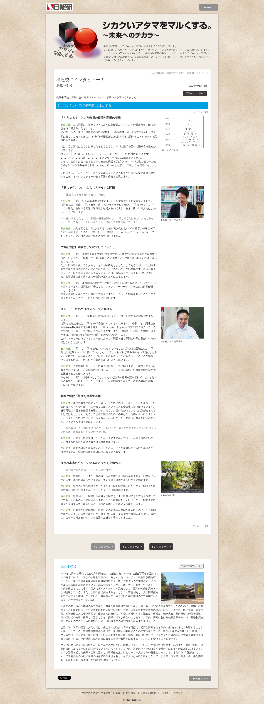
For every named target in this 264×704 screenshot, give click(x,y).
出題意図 (190, 73)
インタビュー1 (101, 546)
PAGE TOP (201, 679)
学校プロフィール (192, 566)
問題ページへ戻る (194, 93)
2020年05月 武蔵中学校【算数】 (170, 73)
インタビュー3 (159, 546)
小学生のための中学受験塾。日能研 (101, 692)
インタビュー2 (130, 546)
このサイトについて (172, 692)
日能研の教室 (148, 692)
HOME (208, 7)
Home (152, 73)
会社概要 (131, 692)
